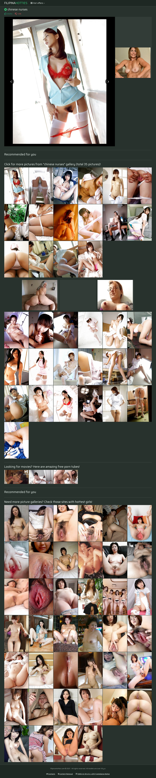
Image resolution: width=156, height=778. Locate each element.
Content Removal (65, 774)
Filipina (15, 3)
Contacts (50, 774)
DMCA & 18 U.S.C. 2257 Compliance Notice (93, 774)
